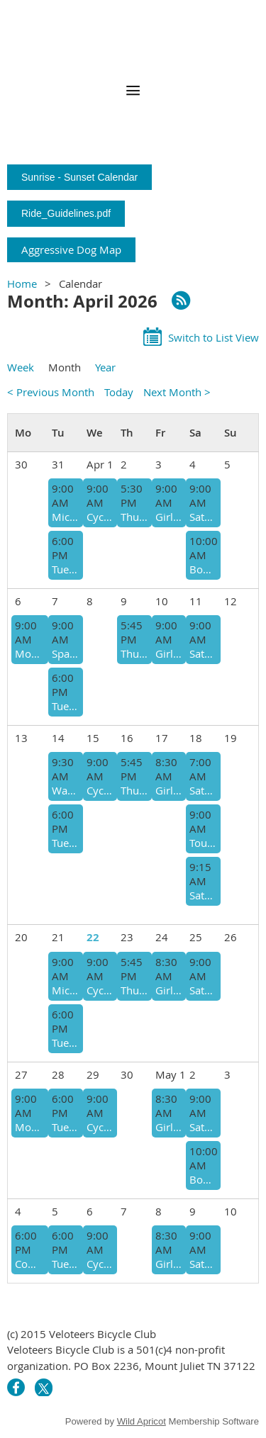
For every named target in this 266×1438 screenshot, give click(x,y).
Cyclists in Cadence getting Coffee (100, 1127)
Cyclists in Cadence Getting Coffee (100, 990)
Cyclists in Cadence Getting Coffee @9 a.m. (100, 517)
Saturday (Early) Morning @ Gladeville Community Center (202, 790)
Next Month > (177, 392)
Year (105, 367)
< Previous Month (50, 392)
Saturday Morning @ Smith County (202, 895)
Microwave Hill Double (65, 517)
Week (20, 367)
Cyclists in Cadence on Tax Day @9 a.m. (100, 790)
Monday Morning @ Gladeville (30, 653)
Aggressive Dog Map (71, 249)
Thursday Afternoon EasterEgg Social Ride (134, 517)
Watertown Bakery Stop (65, 790)
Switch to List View (213, 337)
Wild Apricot (141, 1421)
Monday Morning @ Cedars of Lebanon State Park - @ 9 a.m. (30, 1127)
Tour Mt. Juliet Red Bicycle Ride (202, 843)
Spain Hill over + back (65, 653)
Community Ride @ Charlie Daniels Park (30, 1264)
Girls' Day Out (168, 517)
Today (118, 392)
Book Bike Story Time (202, 569)
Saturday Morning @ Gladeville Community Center (202, 653)
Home (22, 283)
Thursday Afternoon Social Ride (134, 653)
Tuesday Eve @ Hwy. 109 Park (65, 569)
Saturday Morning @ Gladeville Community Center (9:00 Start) (202, 517)
